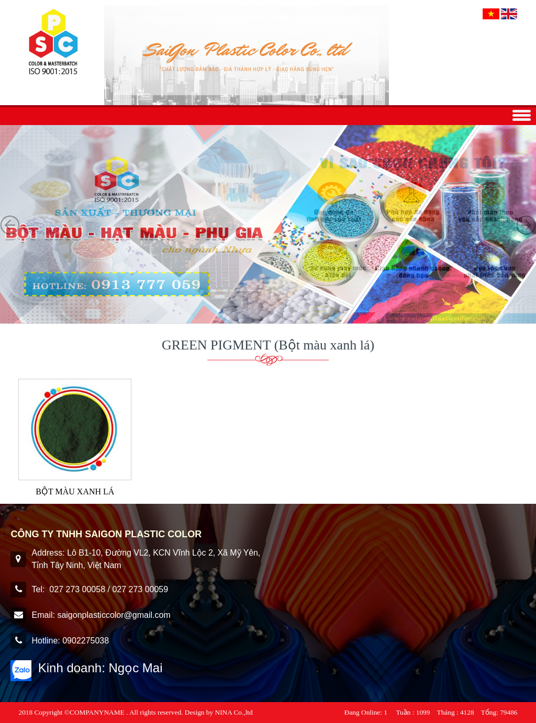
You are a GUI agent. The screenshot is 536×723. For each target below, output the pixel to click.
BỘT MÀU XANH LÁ (75, 491)
